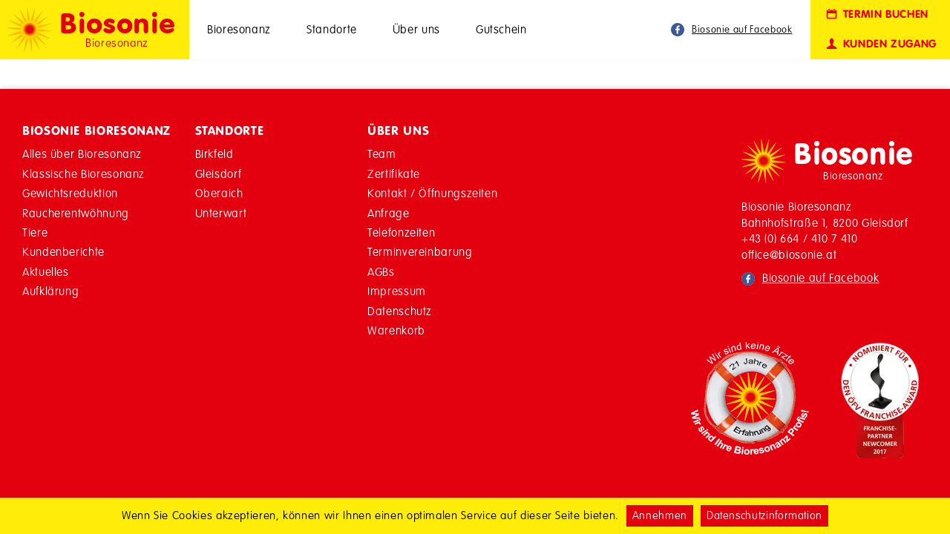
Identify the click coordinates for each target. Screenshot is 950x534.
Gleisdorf (218, 174)
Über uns (416, 29)
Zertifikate (393, 174)
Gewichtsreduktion (70, 193)
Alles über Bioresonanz (82, 154)
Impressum (396, 291)
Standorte (332, 29)
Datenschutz (399, 311)
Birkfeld (214, 154)
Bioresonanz (239, 29)
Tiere (35, 232)
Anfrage (388, 213)
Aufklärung (50, 291)
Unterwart (221, 213)
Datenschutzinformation (764, 515)
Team (381, 154)
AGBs (381, 272)
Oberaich (219, 193)
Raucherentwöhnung (75, 213)
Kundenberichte (63, 251)
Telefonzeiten (401, 232)
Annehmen (659, 515)
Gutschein (501, 29)
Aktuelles (45, 272)
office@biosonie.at (789, 254)
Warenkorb (396, 330)
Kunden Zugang (880, 44)
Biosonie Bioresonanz (96, 130)
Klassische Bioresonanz (83, 174)
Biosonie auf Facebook (742, 29)
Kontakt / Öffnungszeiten (432, 193)
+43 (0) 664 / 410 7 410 (799, 238)
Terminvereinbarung (420, 251)
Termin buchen (876, 14)
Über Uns (398, 130)
